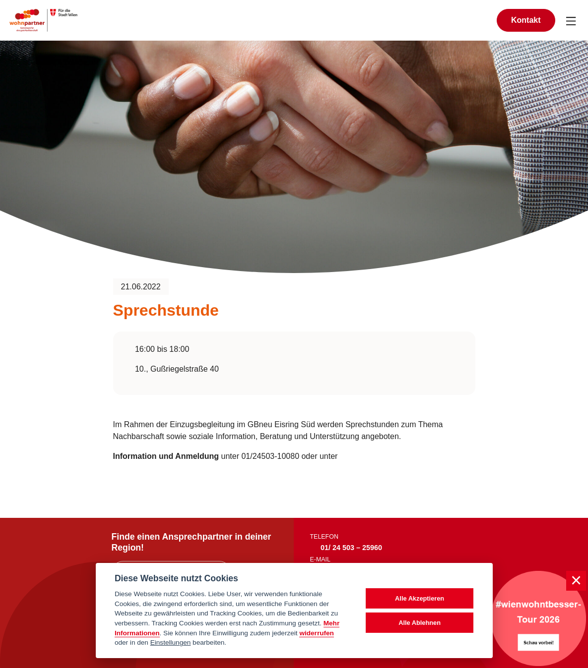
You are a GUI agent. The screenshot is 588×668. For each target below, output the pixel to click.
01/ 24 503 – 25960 (351, 548)
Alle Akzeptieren (419, 598)
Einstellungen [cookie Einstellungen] (170, 642)
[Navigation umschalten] (571, 20)
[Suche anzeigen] (478, 20)
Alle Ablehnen (419, 622)
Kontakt (526, 20)
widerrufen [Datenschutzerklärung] (316, 633)
